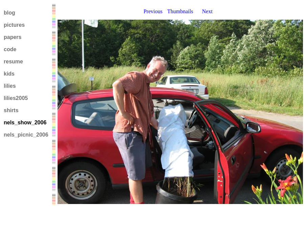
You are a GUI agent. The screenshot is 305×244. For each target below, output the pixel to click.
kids (9, 74)
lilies (10, 86)
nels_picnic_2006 (26, 135)
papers (12, 37)
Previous (153, 11)
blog (9, 13)
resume (13, 61)
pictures (14, 25)
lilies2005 (16, 98)
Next (207, 11)
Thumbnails (180, 11)
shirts (11, 110)
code (10, 49)
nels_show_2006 (25, 122)
